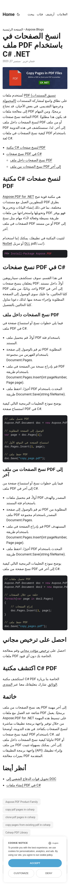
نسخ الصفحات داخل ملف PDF (31, 160)
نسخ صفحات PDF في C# (24, 154)
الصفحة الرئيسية (13, 29)
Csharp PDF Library (16, 832)
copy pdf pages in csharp (20, 809)
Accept (35, 863)
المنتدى (8, 684)
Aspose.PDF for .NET (18, 197)
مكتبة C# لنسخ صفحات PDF (26, 147)
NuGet (7, 243)
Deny (48, 873)
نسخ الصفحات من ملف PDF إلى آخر (35, 166)
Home (9, 14)
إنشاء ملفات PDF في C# (23, 785)
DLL (27, 243)
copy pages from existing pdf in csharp (27, 824)
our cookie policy (44, 855)
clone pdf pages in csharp (20, 817)
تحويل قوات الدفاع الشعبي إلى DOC (31, 779)
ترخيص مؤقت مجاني (34, 650)
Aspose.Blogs (34, 29)
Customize (21, 873)
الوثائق (52, 684)
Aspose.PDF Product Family (21, 801)
